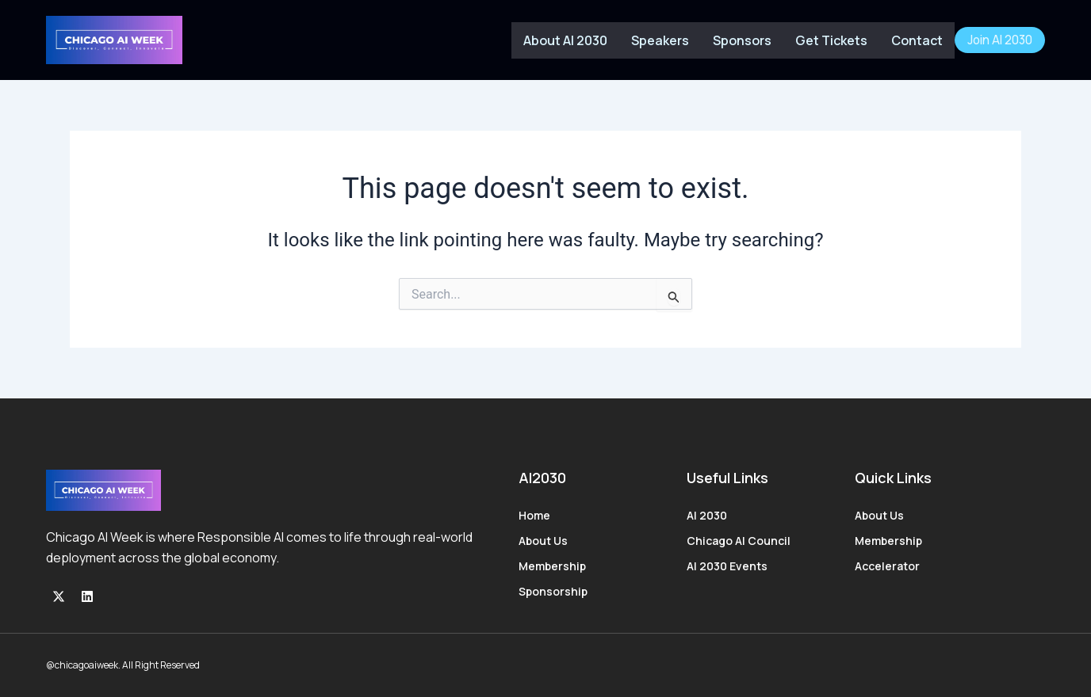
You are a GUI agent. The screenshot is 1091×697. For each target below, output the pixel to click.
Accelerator (887, 565)
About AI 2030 (565, 40)
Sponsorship (553, 591)
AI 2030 (707, 515)
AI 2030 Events (727, 565)
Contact (917, 40)
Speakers (660, 40)
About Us (543, 540)
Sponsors (742, 40)
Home (534, 515)
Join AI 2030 (999, 40)
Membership (552, 565)
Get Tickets (831, 40)
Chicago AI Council (738, 540)
